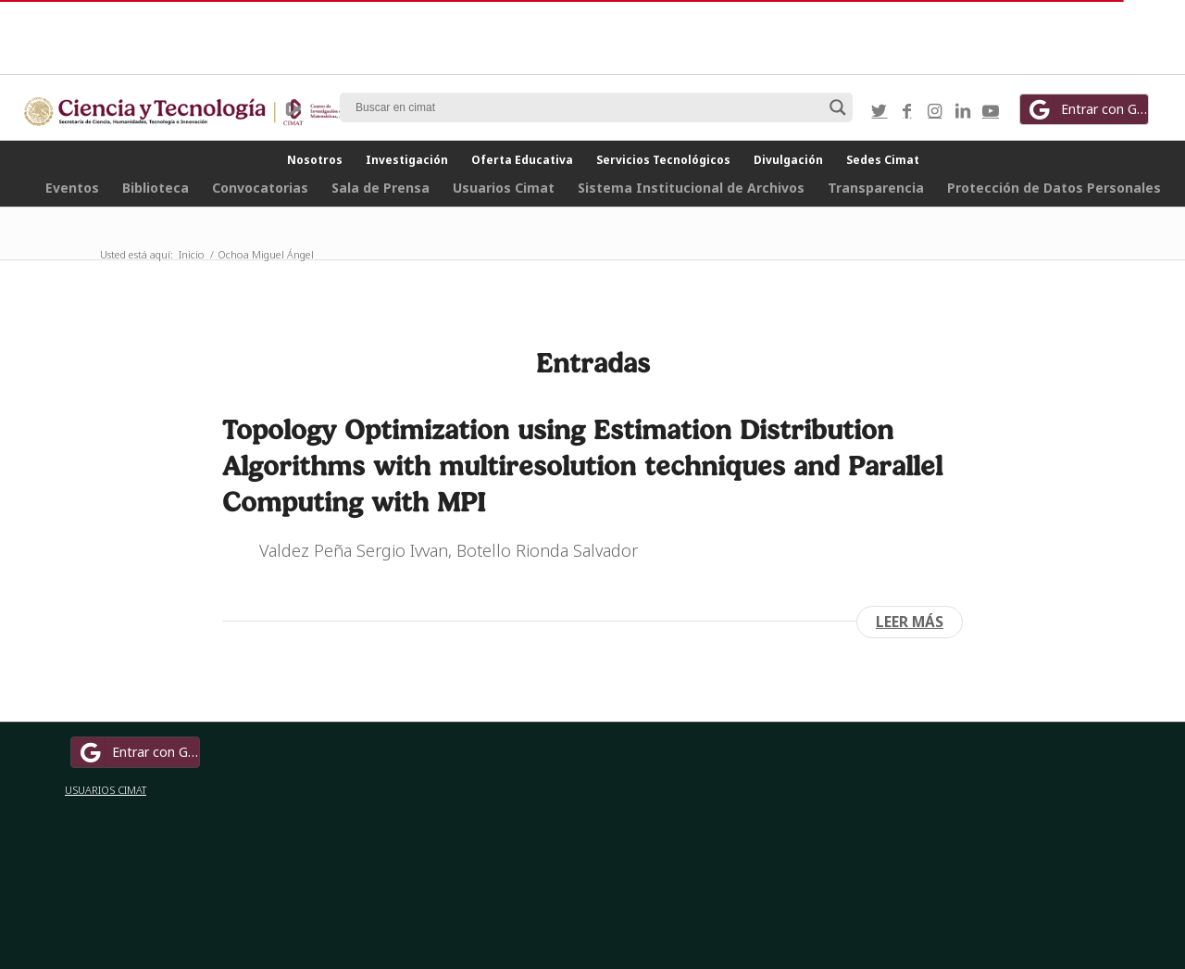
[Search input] (588, 107)
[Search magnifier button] (838, 107)
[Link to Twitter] (879, 110)
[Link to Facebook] (907, 110)
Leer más (909, 621)
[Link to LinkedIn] (963, 110)
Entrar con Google (1087, 109)
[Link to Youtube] (990, 110)
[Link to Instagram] (935, 110)
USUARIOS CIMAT (105, 790)
